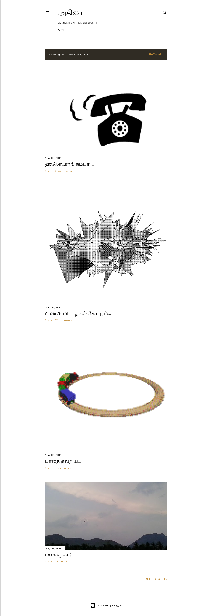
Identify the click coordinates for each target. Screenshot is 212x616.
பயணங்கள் (106, 30)
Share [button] (48, 170)
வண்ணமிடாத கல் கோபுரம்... (78, 311)
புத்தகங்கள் (123, 30)
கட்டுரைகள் (87, 30)
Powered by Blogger (106, 602)
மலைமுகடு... (60, 552)
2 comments (63, 559)
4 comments (63, 466)
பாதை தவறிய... (63, 459)
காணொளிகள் (142, 30)
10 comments (63, 318)
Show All (155, 54)
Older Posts (156, 577)
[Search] (164, 12)
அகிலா (70, 13)
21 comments (63, 170)
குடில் (61, 30)
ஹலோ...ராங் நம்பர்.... (69, 164)
